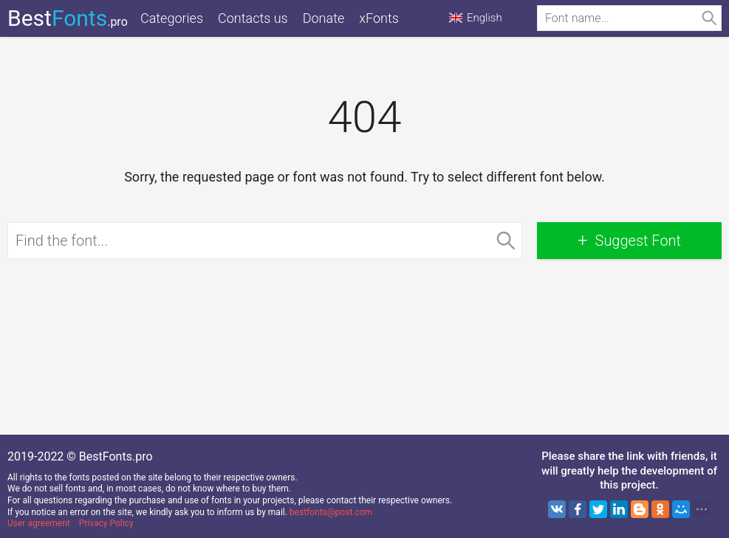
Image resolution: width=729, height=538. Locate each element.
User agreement (38, 523)
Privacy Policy (106, 523)
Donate (324, 18)
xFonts (379, 18)
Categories (171, 18)
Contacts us (253, 18)
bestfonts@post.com (331, 512)
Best (67, 18)
